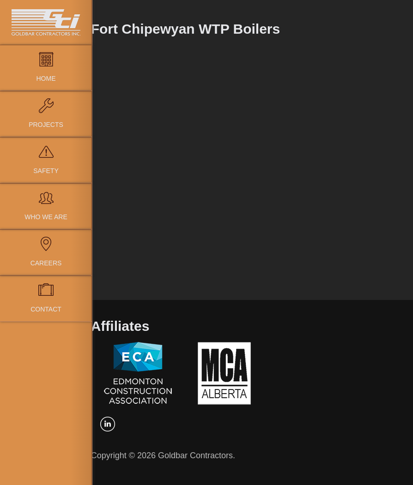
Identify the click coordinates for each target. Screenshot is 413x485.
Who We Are (45, 217)
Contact (45, 309)
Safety (45, 170)
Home (46, 78)
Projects (46, 124)
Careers (46, 263)
